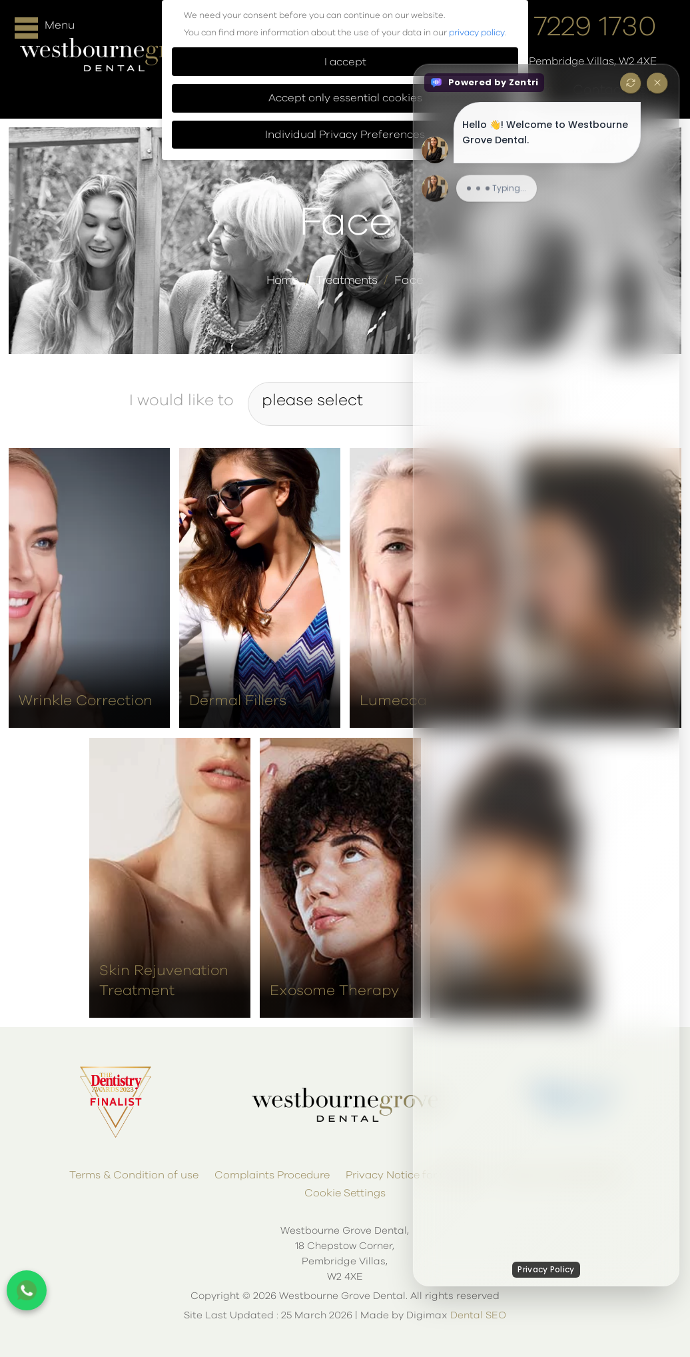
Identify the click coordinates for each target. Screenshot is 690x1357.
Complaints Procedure (272, 1175)
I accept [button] (345, 62)
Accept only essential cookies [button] (345, 98)
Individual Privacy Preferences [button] (345, 134)
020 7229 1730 (566, 27)
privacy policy (477, 33)
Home (282, 281)
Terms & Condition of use (133, 1175)
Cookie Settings (345, 1193)
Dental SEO (478, 1315)
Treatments (346, 281)
